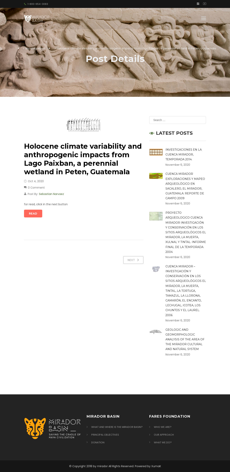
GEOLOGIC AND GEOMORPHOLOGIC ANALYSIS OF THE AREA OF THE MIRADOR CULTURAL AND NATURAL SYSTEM (184, 339)
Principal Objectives (105, 435)
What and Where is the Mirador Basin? (117, 427)
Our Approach (164, 435)
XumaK (156, 466)
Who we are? (162, 427)
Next (133, 260)
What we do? (163, 442)
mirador (102, 466)
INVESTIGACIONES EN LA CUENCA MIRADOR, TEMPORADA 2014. (183, 154)
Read (33, 213)
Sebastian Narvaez (51, 194)
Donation (97, 442)
